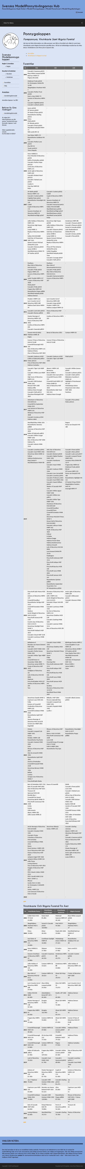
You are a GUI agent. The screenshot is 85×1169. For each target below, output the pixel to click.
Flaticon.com (79, 1166)
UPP (24, 901)
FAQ (5, 86)
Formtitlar (7, 82)
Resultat (9, 74)
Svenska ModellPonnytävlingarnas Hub (31, 6)
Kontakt (80, 12)
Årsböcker (10, 77)
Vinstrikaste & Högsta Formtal (37, 56)
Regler (9, 66)
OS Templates (66, 1166)
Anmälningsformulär (10, 96)
